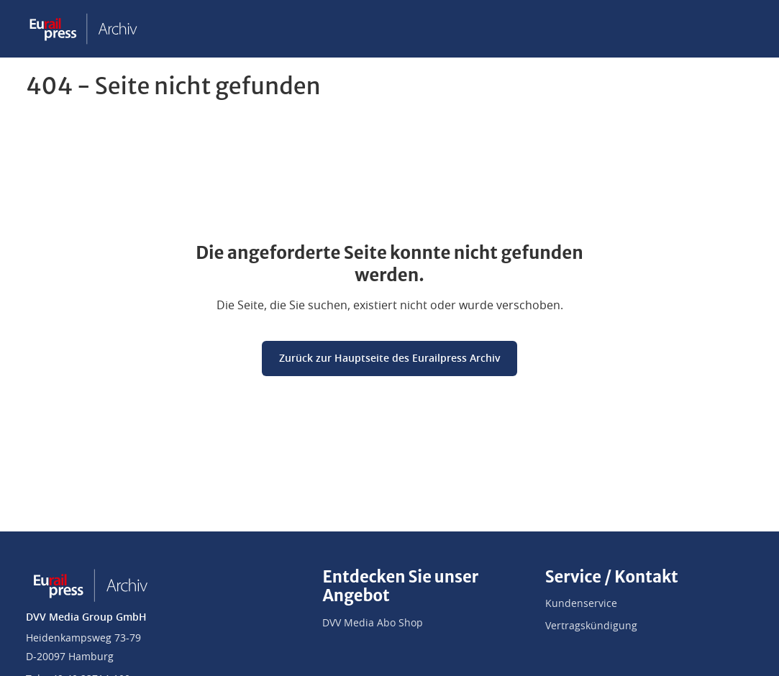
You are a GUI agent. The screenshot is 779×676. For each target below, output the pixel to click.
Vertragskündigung (591, 626)
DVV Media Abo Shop (372, 623)
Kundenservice (581, 604)
